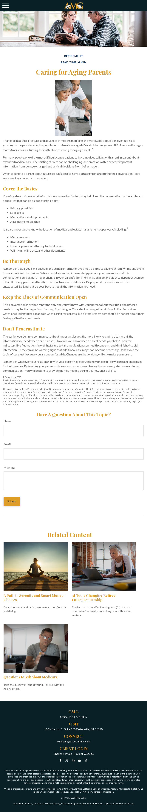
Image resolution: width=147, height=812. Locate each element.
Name (7, 421)
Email (7, 444)
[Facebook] (60, 760)
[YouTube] (79, 760)
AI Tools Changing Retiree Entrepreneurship (93, 597)
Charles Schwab (62, 753)
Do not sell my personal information (97, 792)
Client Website (85, 753)
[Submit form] (12, 501)
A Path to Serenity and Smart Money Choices (33, 597)
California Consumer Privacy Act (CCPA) (102, 789)
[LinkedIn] (73, 760)
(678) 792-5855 (78, 716)
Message (9, 467)
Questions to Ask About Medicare (31, 677)
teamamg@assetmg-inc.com (73, 741)
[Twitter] (66, 760)
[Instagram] (85, 760)
